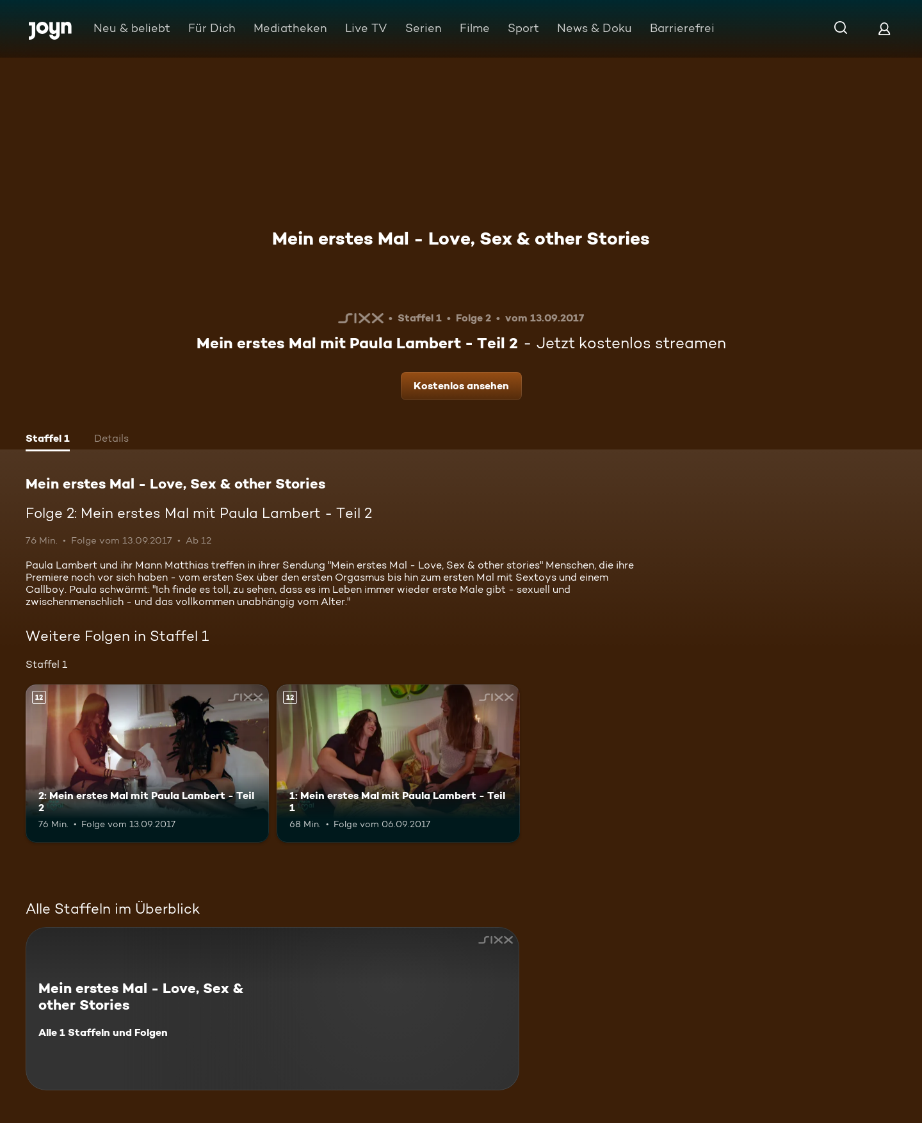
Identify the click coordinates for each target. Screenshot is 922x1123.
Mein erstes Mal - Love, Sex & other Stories (461, 238)
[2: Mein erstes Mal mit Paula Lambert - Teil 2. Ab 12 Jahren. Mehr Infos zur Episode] (147, 763)
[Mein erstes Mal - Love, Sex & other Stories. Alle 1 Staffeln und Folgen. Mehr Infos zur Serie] (272, 1008)
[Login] (884, 28)
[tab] (47, 439)
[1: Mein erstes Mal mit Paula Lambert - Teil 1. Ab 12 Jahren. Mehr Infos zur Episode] (398, 763)
